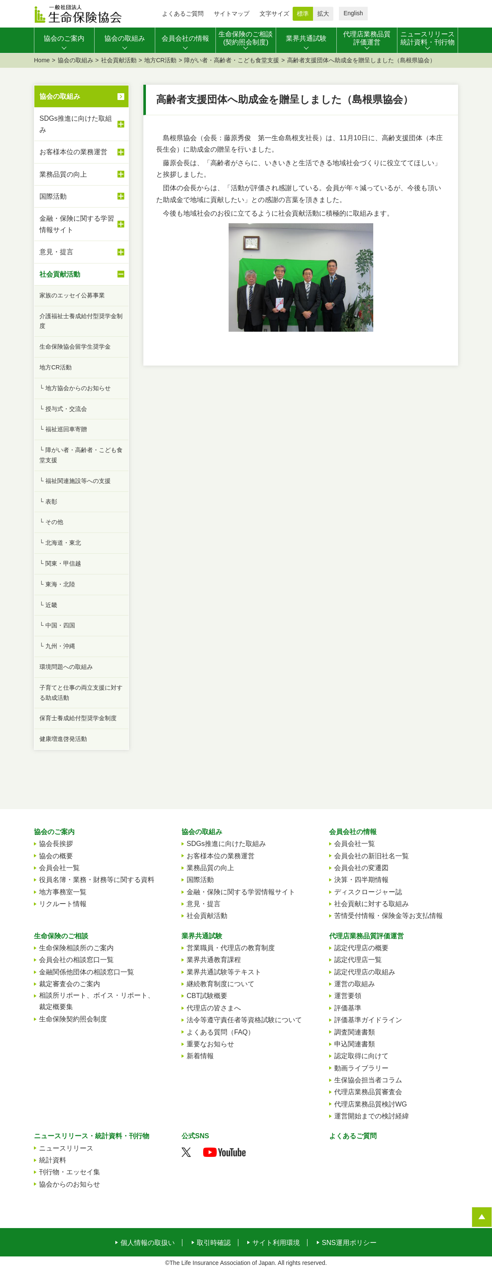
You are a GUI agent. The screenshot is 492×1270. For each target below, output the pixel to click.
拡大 (323, 13)
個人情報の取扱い (147, 1242)
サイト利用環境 (276, 1242)
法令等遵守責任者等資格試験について (244, 1019)
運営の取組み (354, 983)
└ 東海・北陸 (57, 584)
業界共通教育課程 (214, 959)
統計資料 (52, 1160)
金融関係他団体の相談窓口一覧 (86, 972)
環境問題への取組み (66, 666)
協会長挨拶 (56, 843)
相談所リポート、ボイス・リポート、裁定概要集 (96, 1001)
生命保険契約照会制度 (73, 1019)
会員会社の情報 (353, 831)
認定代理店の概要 (361, 947)
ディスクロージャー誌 (368, 892)
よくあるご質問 (183, 13)
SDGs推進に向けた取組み (81, 124)
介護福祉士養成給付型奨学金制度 (81, 321)
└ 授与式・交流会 (63, 408)
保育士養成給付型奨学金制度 (78, 718)
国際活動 (81, 196)
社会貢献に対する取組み (371, 903)
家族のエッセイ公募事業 (72, 295)
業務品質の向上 (81, 174)
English (353, 13)
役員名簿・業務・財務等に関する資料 (96, 879)
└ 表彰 (48, 501)
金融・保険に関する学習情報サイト (81, 224)
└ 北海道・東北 (60, 542)
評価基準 (347, 1008)
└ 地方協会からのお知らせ (75, 388)
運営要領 (347, 995)
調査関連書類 (354, 1032)
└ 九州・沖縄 (57, 646)
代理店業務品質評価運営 (366, 936)
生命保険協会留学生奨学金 (75, 346)
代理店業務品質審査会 (368, 1091)
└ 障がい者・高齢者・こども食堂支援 (81, 454)
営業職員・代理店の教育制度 (231, 947)
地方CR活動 (160, 60)
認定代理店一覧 (358, 959)
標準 (303, 13)
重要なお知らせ (210, 1044)
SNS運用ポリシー (349, 1242)
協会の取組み (75, 60)
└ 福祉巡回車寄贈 (63, 429)
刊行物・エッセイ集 (69, 1172)
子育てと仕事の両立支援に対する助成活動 (81, 692)
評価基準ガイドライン (368, 1019)
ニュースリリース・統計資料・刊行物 (91, 1136)
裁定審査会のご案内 (69, 983)
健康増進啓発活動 (63, 738)
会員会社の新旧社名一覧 (371, 856)
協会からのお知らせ (69, 1184)
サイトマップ (231, 13)
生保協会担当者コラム (368, 1080)
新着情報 (200, 1055)
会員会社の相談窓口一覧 (76, 959)
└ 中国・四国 (57, 625)
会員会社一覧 (59, 867)
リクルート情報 (63, 903)
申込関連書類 (354, 1044)
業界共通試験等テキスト (224, 972)
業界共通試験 (202, 936)
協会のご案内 (54, 831)
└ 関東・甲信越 (60, 563)
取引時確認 (214, 1242)
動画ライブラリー (361, 1068)
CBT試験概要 (207, 995)
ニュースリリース (66, 1148)
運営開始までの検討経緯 (371, 1116)
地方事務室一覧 (63, 892)
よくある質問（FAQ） (220, 1032)
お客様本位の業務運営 (81, 152)
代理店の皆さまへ (214, 1008)
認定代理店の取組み (364, 972)
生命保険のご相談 (61, 936)
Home (42, 60)
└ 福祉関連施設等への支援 (75, 480)
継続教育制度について (220, 983)
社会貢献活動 (119, 60)
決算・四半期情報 (361, 879)
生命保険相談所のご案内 (76, 947)
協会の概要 (56, 856)
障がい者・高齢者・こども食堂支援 (231, 60)
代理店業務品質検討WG (370, 1104)
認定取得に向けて (361, 1055)
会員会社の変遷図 (361, 867)
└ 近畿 (48, 605)
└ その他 (51, 522)
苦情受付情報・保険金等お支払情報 (388, 915)
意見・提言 (81, 252)
